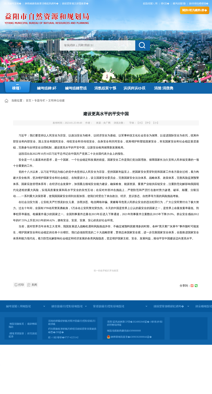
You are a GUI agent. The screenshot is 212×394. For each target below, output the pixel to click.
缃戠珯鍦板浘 (16, 324)
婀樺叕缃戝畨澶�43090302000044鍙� (129, 337)
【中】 (147, 123)
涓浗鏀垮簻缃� (12, 3)
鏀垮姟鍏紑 (46, 88)
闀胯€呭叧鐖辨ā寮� (194, 10)
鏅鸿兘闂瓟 (179, 3)
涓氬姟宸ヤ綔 (105, 88)
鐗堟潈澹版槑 (16, 333)
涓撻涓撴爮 (163, 88)
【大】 (140, 123)
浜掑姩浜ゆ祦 (134, 88)
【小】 (155, 123)
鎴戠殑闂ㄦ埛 (150, 3)
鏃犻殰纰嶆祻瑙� (198, 3)
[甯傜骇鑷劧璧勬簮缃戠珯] (120, 306)
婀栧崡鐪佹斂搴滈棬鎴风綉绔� (42, 3)
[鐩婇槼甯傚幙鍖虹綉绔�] (171, 306)
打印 (21, 284)
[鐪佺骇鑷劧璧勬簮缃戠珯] (69, 306)
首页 (28, 100)
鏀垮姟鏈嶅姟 (76, 88)
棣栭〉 (17, 88)
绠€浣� (165, 3)
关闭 (34, 284)
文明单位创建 (56, 100)
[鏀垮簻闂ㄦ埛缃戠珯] (25, 306)
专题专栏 (39, 100)
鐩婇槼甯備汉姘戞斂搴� (75, 3)
